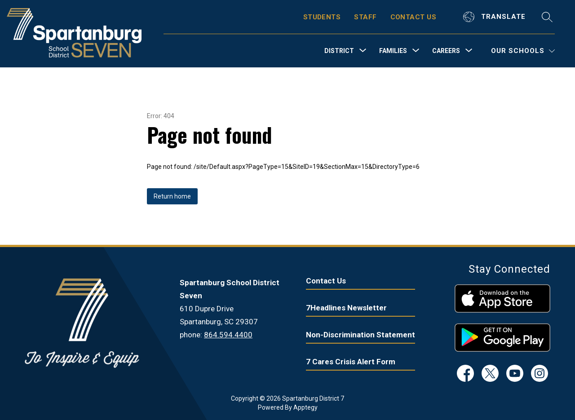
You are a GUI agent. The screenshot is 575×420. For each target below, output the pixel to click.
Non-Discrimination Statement (360, 334)
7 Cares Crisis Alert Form (350, 361)
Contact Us (326, 280)
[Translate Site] (495, 16)
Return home (172, 196)
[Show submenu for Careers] (446, 50)
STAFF (365, 17)
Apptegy (305, 407)
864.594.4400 (228, 334)
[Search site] (547, 17)
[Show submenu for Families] (393, 50)
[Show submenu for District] (339, 50)
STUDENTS (322, 17)
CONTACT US (413, 17)
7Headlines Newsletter (346, 307)
